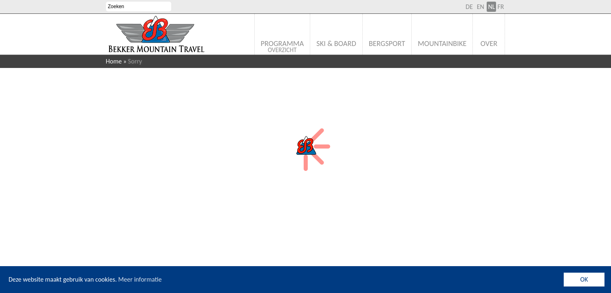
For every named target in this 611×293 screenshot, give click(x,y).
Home (114, 61)
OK (584, 279)
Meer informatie (140, 279)
